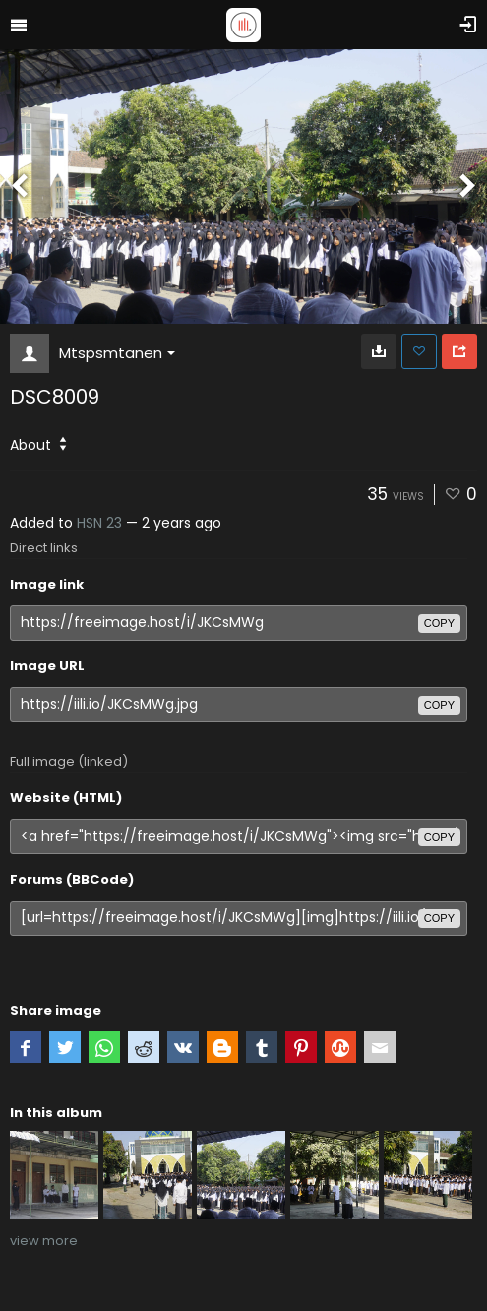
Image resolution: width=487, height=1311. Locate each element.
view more (44, 1240)
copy (439, 623)
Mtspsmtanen (117, 353)
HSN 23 (99, 522)
